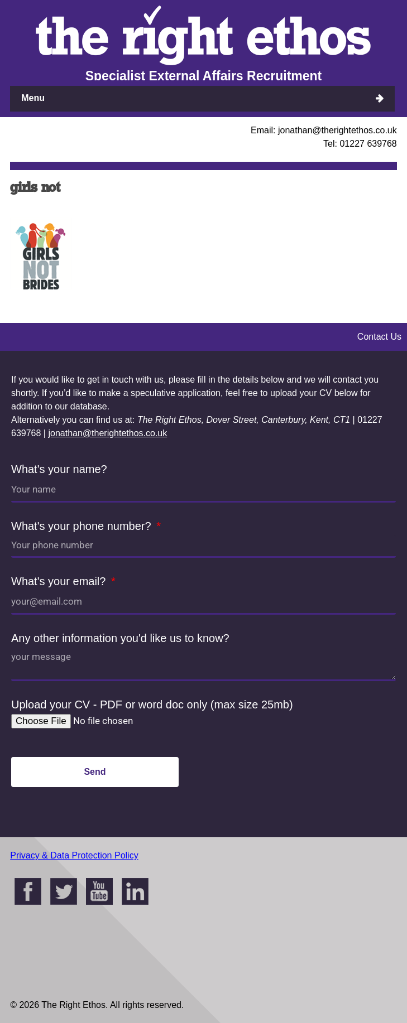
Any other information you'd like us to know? (120, 638)
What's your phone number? (82, 526)
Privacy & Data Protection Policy (74, 855)
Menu (33, 98)
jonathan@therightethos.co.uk (107, 433)
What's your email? (60, 581)
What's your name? (59, 469)
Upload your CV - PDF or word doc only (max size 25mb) (152, 704)
